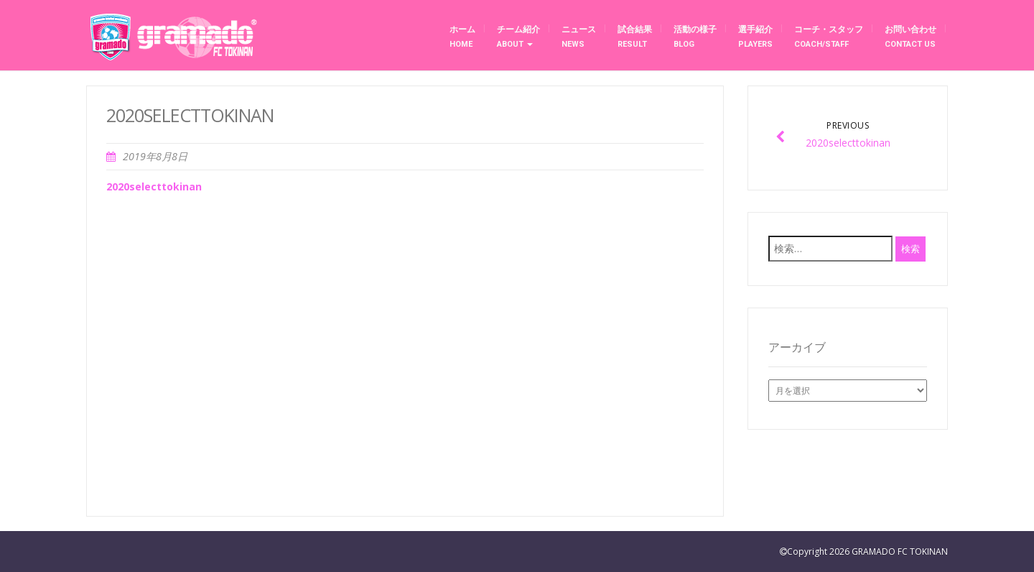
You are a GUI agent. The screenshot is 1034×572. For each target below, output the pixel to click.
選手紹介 (755, 36)
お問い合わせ (910, 36)
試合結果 (635, 36)
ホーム (462, 36)
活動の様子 (695, 36)
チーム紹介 (518, 36)
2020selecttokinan (154, 186)
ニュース (579, 36)
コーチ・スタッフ (828, 36)
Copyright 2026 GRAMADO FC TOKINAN (867, 551)
